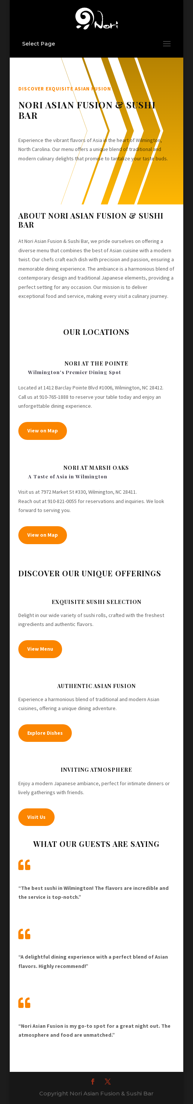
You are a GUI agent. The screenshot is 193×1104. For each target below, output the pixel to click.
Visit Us (36, 817)
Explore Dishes (45, 733)
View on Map (42, 430)
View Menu (40, 648)
